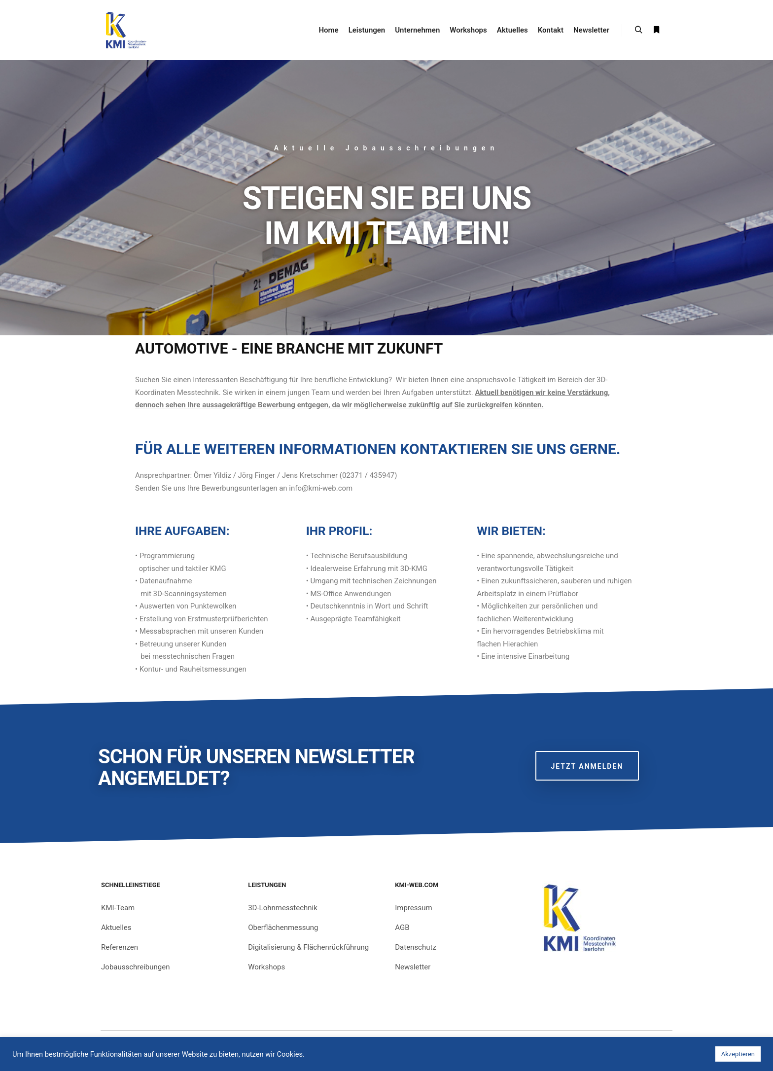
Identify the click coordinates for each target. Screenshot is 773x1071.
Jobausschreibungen (135, 967)
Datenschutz (415, 947)
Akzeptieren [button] (738, 1054)
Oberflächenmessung (283, 927)
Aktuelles (116, 927)
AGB (402, 927)
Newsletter (412, 967)
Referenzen (119, 947)
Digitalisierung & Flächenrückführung (308, 947)
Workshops (266, 967)
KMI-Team (118, 907)
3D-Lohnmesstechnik (282, 907)
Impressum (413, 907)
